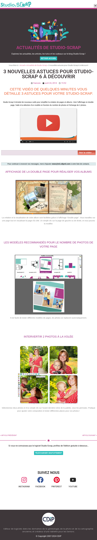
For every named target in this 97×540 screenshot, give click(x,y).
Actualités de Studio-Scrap (37, 65)
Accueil (22, 65)
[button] (95, 5)
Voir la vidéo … (86, 152)
